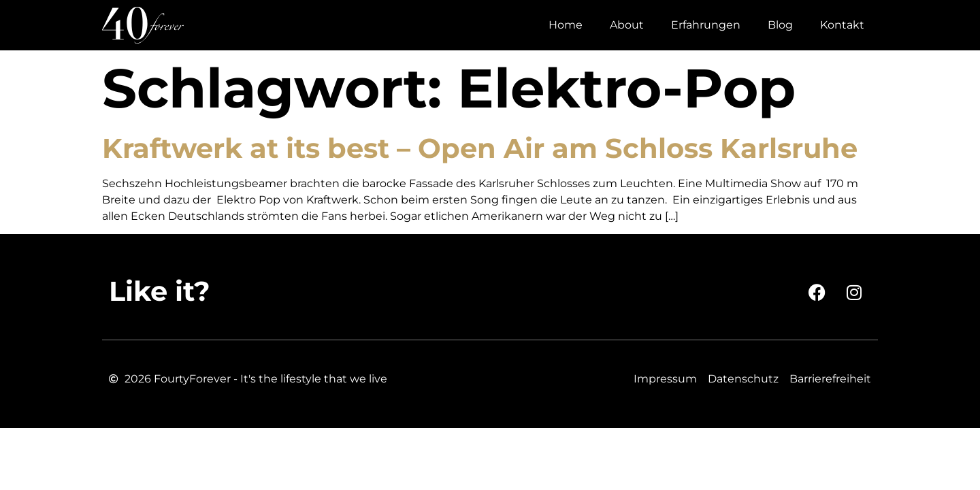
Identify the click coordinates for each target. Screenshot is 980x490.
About (627, 24)
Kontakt (842, 24)
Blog (780, 24)
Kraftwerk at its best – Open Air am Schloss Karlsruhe (480, 148)
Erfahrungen (705, 24)
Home (566, 24)
